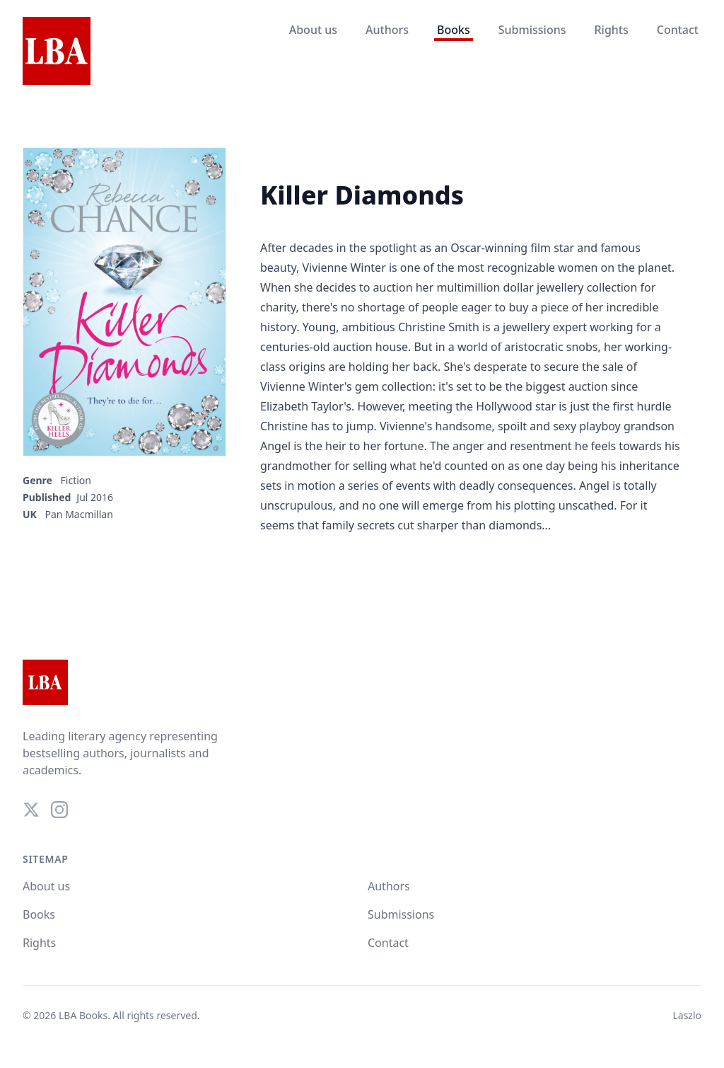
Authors (387, 30)
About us (313, 30)
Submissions (532, 30)
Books (453, 30)
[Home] (56, 51)
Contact (678, 30)
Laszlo (686, 1015)
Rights (611, 30)
